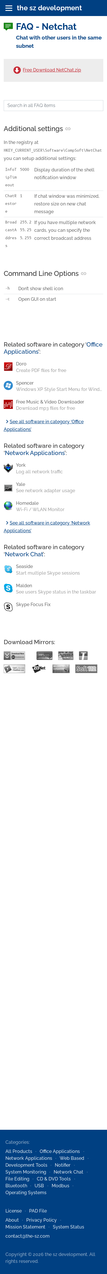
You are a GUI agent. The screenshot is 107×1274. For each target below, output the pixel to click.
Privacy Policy (41, 1220)
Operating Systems (26, 1192)
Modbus (60, 1185)
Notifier (62, 1165)
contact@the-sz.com (27, 1236)
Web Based (72, 1158)
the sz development (49, 8)
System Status (68, 1227)
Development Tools (26, 1165)
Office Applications (60, 1151)
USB (39, 1185)
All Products (18, 1151)
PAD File (38, 1211)
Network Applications (34, 452)
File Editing (17, 1179)
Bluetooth (16, 1185)
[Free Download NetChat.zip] (17, 70)
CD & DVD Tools (54, 1179)
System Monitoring (25, 1172)
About (12, 1220)
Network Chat (24, 554)
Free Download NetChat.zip (52, 70)
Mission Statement (25, 1227)
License (13, 1211)
